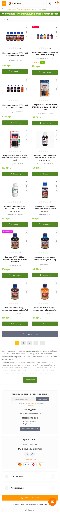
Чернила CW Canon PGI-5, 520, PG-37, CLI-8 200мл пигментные (15, 208)
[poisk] (43, 3)
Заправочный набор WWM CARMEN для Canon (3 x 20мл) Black (15, 157)
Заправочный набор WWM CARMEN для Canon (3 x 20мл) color (45, 107)
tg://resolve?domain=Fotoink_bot (32, 454)
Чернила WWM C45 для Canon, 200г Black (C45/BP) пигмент (15, 259)
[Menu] (4, 3)
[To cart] (15, 71)
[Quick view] (26, 27)
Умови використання (31, 403)
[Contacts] (49, 3)
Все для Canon (10, 9)
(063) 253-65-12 (31, 424)
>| (42, 343)
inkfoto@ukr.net (30, 459)
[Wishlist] (26, 32)
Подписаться (42, 399)
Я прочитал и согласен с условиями (30, 404)
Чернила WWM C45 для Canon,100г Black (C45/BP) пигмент (45, 208)
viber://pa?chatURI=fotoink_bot (27, 454)
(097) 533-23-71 (31, 421)
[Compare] (26, 36)
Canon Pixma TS (24, 9)
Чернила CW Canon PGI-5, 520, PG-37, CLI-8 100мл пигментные (45, 157)
